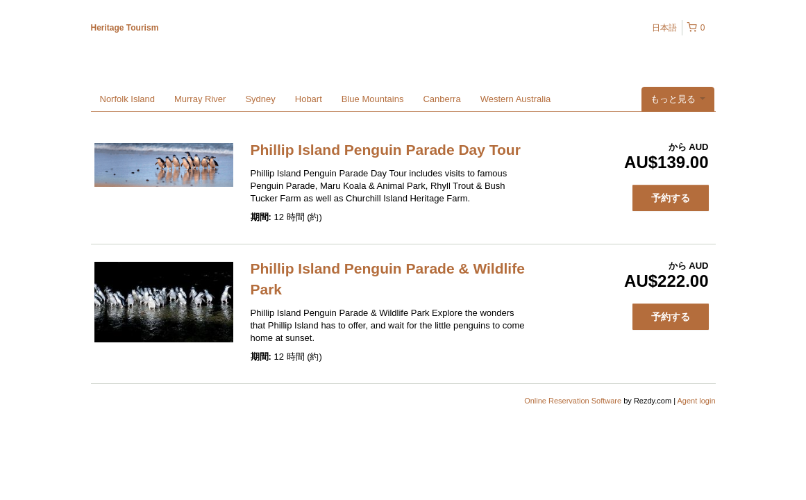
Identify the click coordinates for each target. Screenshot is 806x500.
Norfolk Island (127, 99)
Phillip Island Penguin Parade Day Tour (386, 150)
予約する (670, 197)
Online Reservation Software (572, 401)
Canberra (441, 99)
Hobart (308, 99)
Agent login (696, 401)
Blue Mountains (373, 99)
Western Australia (515, 99)
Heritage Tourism (125, 28)
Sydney (260, 99)
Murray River (200, 99)
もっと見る (677, 99)
